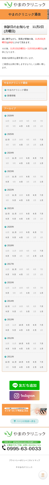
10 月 (21, 325)
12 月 (7, 140)
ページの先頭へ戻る (26, 421)
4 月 (21, 126)
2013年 (10, 319)
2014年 (10, 301)
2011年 (10, 357)
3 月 (28, 126)
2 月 (34, 256)
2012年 (10, 338)
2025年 (10, 134)
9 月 (28, 158)
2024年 (10, 153)
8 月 (34, 158)
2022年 (10, 190)
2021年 (10, 208)
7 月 (41, 140)
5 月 (14, 200)
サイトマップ (34, 460)
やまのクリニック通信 (15, 83)
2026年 (10, 116)
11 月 (14, 158)
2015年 (10, 282)
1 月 (41, 145)
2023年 (10, 171)
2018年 (10, 245)
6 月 (7, 182)
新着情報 (11, 95)
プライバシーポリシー (18, 460)
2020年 (10, 227)
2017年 (10, 264)
